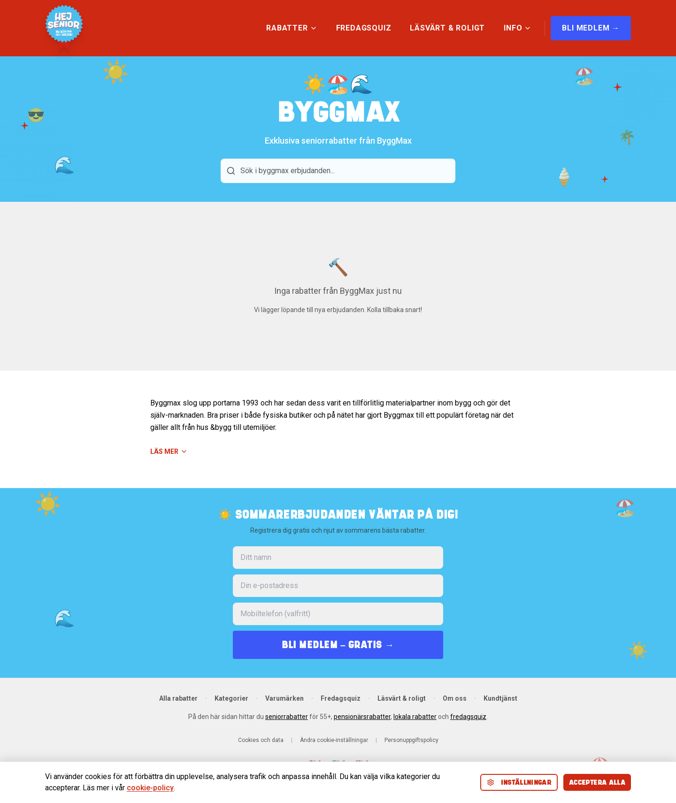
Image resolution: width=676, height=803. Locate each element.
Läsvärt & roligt (401, 698)
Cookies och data (261, 740)
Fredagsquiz (341, 698)
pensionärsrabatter (362, 716)
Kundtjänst (500, 698)
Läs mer (169, 451)
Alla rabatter (178, 698)
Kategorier (231, 698)
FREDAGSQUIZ (364, 27)
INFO (517, 27)
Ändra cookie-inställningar (334, 740)
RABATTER (291, 27)
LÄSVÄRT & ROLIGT (447, 27)
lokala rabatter (415, 716)
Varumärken (284, 698)
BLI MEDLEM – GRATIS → (338, 644)
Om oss (455, 698)
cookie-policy (150, 787)
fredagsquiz (468, 716)
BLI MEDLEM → (591, 27)
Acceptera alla (597, 782)
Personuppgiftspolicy (411, 740)
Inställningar (519, 782)
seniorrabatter (286, 716)
